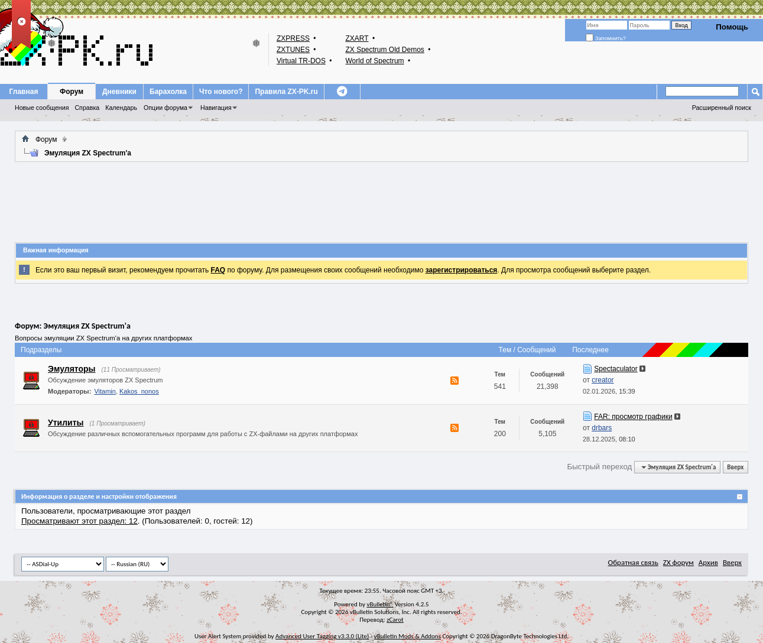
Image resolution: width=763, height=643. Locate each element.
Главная (23, 91)
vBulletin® (379, 604)
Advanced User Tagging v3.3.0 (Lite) (322, 636)
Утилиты (65, 422)
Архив (708, 562)
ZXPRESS (293, 38)
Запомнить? (606, 38)
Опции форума (165, 107)
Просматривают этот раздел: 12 (79, 521)
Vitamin (104, 391)
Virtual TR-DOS (301, 61)
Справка (86, 107)
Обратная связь (633, 562)
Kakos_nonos (139, 391)
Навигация (216, 107)
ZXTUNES (293, 50)
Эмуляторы (72, 369)
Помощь (732, 26)
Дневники (119, 91)
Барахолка (168, 91)
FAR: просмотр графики (633, 417)
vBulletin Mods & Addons (407, 636)
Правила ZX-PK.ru (286, 91)
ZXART (356, 38)
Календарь (121, 107)
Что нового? (220, 91)
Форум (71, 91)
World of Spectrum (374, 61)
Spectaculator (615, 369)
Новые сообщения (42, 107)
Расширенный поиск (721, 107)
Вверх (735, 467)
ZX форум (678, 562)
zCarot (395, 619)
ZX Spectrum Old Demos (384, 50)
